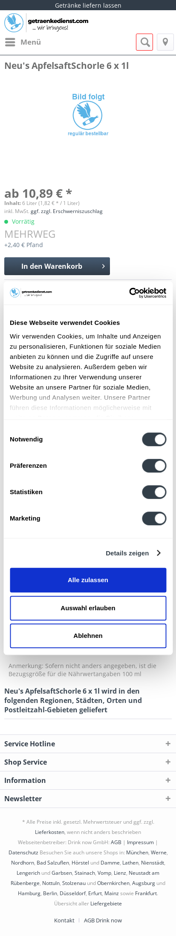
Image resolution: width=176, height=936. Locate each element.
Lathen (130, 862)
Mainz (111, 893)
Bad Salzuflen (53, 862)
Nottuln (51, 883)
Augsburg (143, 883)
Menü (23, 41)
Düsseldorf (73, 893)
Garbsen (62, 872)
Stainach (85, 872)
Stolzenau (74, 883)
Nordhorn (22, 862)
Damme (110, 862)
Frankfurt (146, 893)
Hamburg (29, 893)
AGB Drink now (103, 920)
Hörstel (80, 862)
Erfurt (95, 893)
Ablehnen (87, 635)
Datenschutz (23, 852)
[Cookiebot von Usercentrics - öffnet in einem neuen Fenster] (129, 293)
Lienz (120, 872)
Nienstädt (152, 862)
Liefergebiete (106, 903)
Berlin (50, 893)
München (137, 852)
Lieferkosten (49, 832)
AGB (116, 842)
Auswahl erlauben (88, 608)
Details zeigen (127, 553)
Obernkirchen (113, 883)
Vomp (104, 872)
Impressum (140, 842)
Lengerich (28, 872)
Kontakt (64, 920)
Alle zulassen (88, 579)
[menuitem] (22, 42)
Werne (159, 852)
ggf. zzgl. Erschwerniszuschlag (67, 211)
